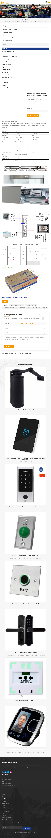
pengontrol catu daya (7, 77)
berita (3, 807)
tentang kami (5, 803)
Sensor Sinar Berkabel (8, 40)
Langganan (27, 828)
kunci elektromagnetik (7, 62)
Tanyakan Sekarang (33, 115)
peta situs (4, 815)
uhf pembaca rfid (6, 67)
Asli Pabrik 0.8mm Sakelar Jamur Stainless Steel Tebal (25, 555)
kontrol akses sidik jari (6, 788)
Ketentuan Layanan (6, 817)
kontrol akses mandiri (7, 64)
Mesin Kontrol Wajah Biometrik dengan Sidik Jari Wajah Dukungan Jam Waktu (25, 749)
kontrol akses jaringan (7, 59)
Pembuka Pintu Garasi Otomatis (16, 305)
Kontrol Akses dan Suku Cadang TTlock (11, 54)
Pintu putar (4, 85)
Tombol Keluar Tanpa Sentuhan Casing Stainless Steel (25, 604)
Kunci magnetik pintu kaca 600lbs (8, 785)
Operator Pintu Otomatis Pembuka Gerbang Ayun (37, 307)
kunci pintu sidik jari (6, 75)
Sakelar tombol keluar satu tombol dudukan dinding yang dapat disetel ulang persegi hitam (26, 459)
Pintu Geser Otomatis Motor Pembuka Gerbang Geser (14, 307)
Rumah (6, 21)
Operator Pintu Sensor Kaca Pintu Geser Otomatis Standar (21, 323)
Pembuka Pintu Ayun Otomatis (10, 29)
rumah (4, 801)
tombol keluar (5, 82)
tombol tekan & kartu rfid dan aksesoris (11, 80)
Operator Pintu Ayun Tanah (9, 35)
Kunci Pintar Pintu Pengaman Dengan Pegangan (25, 652)
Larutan (4, 809)
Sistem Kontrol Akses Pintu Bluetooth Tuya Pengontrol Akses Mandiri (25, 507)
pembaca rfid (5, 72)
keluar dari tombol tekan (7, 777)
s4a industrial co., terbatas (10, 763)
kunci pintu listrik (6, 69)
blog (3, 813)
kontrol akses (4, 781)
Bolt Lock (3, 794)
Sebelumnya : (5, 353)
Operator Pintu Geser (8, 32)
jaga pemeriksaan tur (7, 88)
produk (3, 805)
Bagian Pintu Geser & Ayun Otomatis (11, 38)
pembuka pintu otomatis (6, 792)
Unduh (5, 301)
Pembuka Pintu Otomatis (15, 21)
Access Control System (6, 779)
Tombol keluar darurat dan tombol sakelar (25, 700)
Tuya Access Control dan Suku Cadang (11, 56)
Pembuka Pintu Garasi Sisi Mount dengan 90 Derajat (21, 353)
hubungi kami (5, 811)
